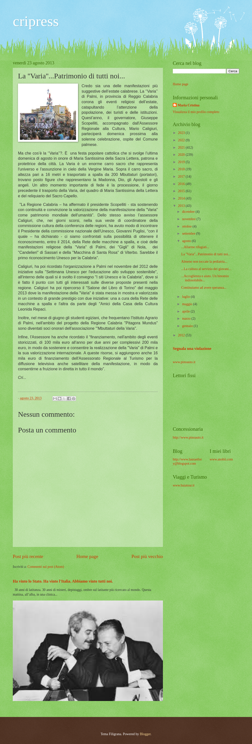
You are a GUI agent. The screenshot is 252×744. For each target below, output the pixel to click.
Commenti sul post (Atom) (46, 567)
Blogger (145, 734)
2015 (182, 191)
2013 (182, 206)
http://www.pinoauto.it (188, 437)
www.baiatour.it (183, 485)
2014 (182, 198)
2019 (182, 162)
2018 (182, 169)
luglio (186, 297)
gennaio (188, 326)
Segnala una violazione (192, 348)
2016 (182, 184)
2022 (182, 140)
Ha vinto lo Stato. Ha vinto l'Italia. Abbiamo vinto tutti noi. (63, 581)
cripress (36, 21)
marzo (186, 318)
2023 (182, 133)
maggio (187, 304)
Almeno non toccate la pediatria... (204, 261)
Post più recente (28, 556)
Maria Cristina (189, 105)
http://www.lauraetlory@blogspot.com (187, 461)
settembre (189, 233)
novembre (189, 219)
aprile (186, 311)
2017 (182, 176)
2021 (182, 147)
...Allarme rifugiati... (195, 247)
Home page (87, 556)
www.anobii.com (221, 459)
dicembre (189, 212)
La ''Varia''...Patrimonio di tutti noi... (205, 254)
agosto (187, 241)
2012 (182, 335)
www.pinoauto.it (184, 362)
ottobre (187, 226)
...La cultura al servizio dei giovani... (206, 269)
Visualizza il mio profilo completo (196, 112)
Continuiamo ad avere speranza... (203, 287)
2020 (182, 155)
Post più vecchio (147, 556)
